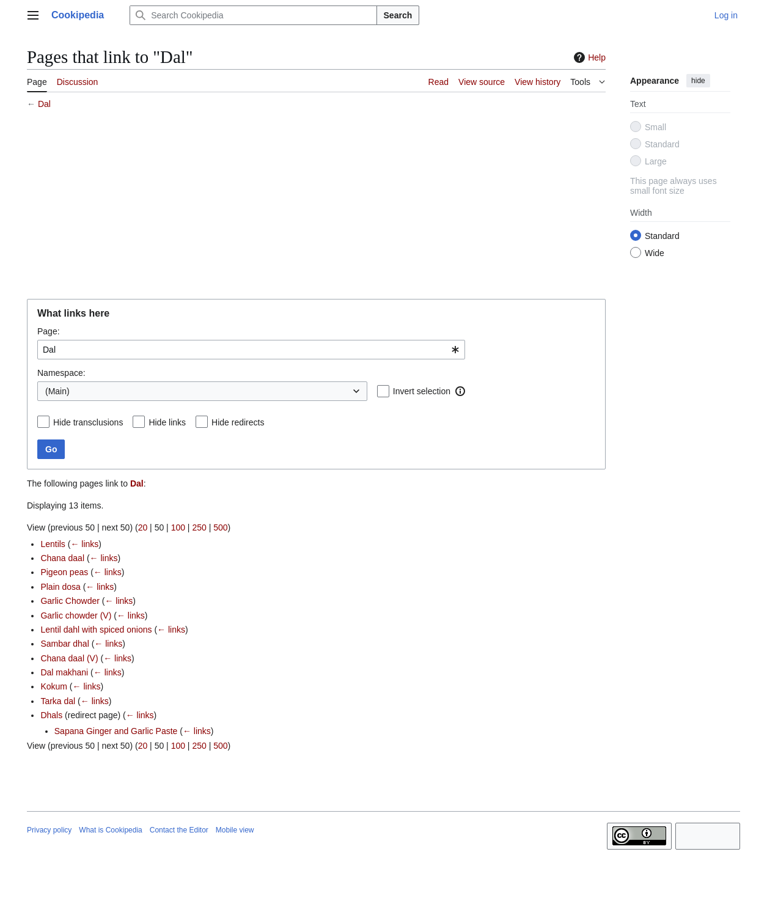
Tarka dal (57, 701)
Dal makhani (64, 672)
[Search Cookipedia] (253, 15)
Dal (44, 104)
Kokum (53, 686)
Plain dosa (60, 587)
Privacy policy (49, 830)
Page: (48, 331)
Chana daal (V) (69, 658)
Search (398, 15)
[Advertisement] (316, 206)
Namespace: (61, 373)
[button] (460, 391)
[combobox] (251, 349)
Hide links (167, 422)
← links (84, 544)
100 (178, 527)
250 (199, 527)
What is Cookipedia (110, 830)
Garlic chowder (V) (75, 615)
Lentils (52, 544)
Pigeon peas (64, 572)
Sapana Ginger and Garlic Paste (116, 731)
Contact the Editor (179, 830)
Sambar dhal (64, 644)
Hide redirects (237, 422)
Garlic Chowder (69, 601)
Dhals (51, 715)
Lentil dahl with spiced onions (96, 629)
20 (143, 527)
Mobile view (235, 830)
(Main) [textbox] (57, 391)
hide (698, 80)
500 (220, 527)
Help (588, 57)
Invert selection (421, 391)
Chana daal (62, 558)
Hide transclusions (88, 422)
